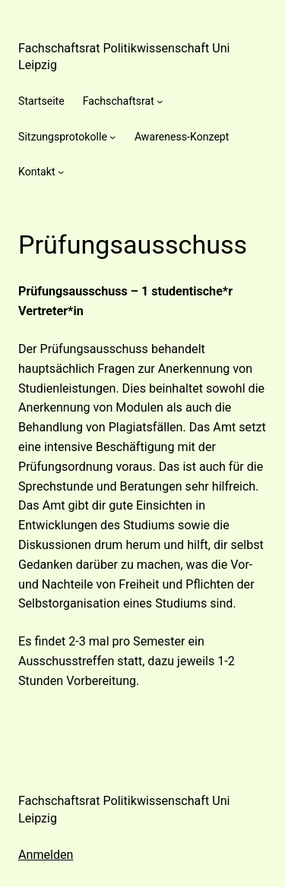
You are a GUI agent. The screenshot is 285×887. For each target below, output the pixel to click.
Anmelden (46, 855)
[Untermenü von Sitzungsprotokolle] (112, 137)
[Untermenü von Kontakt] (61, 172)
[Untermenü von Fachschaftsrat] (160, 101)
